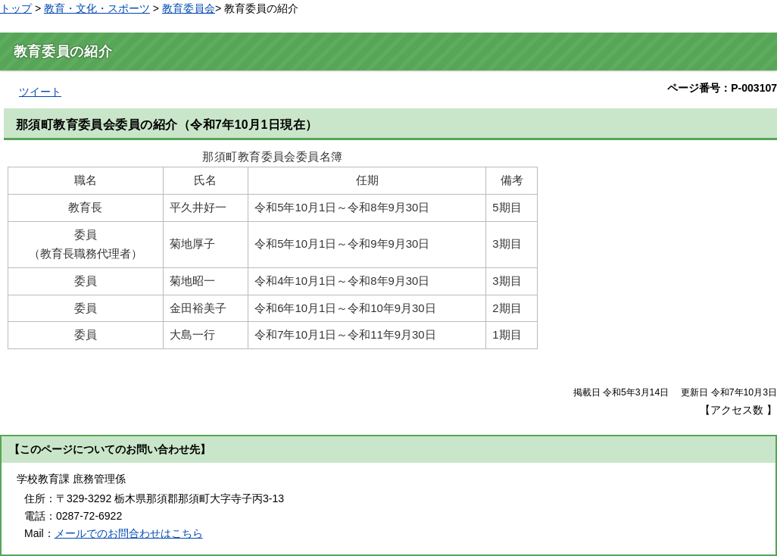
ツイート (40, 92)
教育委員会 (188, 8)
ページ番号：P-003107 (722, 88)
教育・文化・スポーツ (97, 8)
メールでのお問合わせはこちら (129, 533)
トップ (16, 8)
